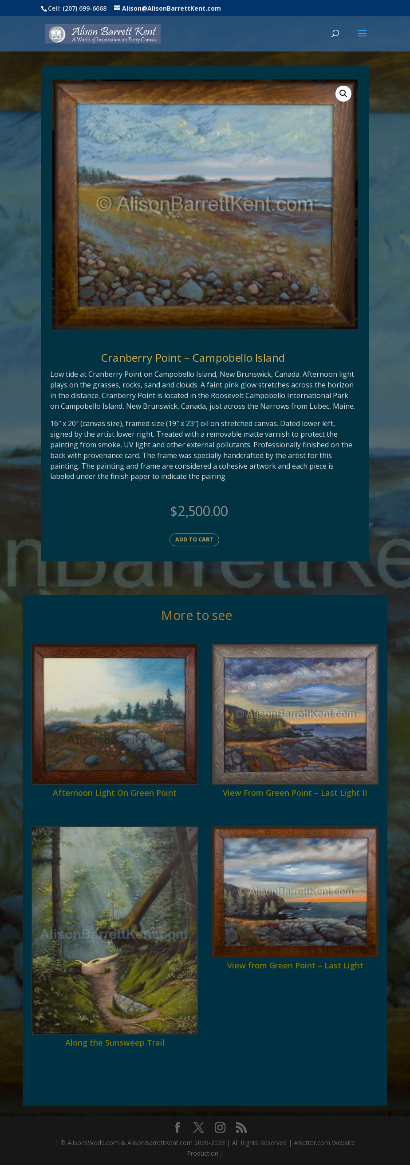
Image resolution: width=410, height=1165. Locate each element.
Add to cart (194, 539)
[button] (343, 94)
